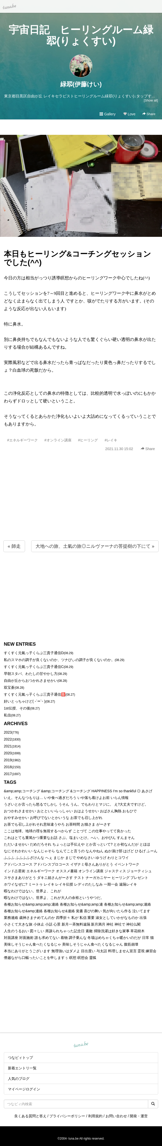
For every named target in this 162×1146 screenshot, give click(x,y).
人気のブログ (18, 1079)
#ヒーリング (88, 440)
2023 (8, 732)
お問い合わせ (116, 1116)
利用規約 (95, 1116)
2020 (8, 753)
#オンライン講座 (58, 440)
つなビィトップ (20, 1058)
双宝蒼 (9, 687)
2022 (8, 739)
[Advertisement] (81, 507)
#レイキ (111, 440)
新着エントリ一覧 (22, 1068)
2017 (8, 774)
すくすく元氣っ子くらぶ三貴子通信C (34, 667)
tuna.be (81, 1044)
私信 (7, 715)
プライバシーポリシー (67, 1116)
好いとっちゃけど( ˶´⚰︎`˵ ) (24, 701)
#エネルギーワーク (22, 440)
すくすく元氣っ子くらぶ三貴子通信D (34, 653)
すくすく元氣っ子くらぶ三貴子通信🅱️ (34, 694)
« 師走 (14, 546)
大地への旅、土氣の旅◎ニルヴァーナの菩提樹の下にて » (95, 546)
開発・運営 (139, 1116)
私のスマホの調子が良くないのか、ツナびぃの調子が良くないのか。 (59, 660)
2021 (8, 746)
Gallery (107, 114)
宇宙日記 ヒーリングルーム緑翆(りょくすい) (81, 35)
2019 (8, 760)
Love (129, 114)
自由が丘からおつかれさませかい (30, 680)
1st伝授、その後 (17, 708)
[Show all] (151, 100)
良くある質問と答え (30, 1116)
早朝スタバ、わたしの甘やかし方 (30, 674)
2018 (8, 767)
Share (148, 114)
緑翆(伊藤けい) (81, 84)
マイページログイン (24, 1089)
